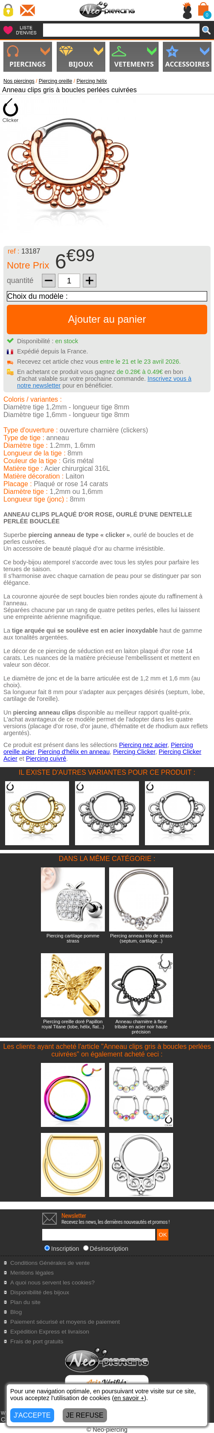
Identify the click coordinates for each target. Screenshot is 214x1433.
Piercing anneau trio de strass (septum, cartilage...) (141, 938)
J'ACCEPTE (32, 1415)
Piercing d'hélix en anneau (74, 751)
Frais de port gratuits (37, 1341)
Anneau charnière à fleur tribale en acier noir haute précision (141, 1026)
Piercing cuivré (46, 758)
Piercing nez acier (143, 744)
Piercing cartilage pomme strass (72, 938)
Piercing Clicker (134, 751)
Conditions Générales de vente (50, 1263)
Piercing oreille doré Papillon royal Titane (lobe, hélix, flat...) (73, 1024)
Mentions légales (32, 1273)
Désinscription (105, 1248)
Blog (16, 1312)
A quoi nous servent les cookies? (52, 1282)
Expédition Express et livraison (49, 1331)
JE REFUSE (85, 1415)
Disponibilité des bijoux (39, 1292)
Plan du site (25, 1302)
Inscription (61, 1248)
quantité (20, 280)
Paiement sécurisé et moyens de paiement (65, 1322)
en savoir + (129, 1398)
